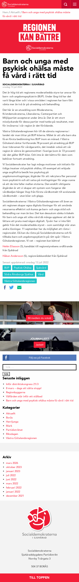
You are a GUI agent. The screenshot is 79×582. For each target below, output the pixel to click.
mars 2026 (12, 463)
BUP (6, 267)
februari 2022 (13, 487)
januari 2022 (13, 491)
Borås (9, 417)
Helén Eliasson (11, 246)
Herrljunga (12, 421)
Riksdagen (12, 434)
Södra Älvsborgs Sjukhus (18, 274)
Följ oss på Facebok (39, 357)
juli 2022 (11, 475)
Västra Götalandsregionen (19, 281)
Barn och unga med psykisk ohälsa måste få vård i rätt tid (39, 400)
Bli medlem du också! (39, 318)
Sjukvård (41, 267)
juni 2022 (11, 479)
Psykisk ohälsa (22, 267)
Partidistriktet (14, 429)
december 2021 (15, 495)
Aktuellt (15, 12)
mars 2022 (12, 483)
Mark (9, 425)
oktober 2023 (14, 467)
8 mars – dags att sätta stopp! (23, 388)
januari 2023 (13, 471)
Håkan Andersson (13, 255)
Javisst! (39, 344)
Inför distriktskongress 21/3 (22, 384)
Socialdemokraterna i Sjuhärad (23, 84)
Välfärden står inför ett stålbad (24, 396)
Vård (40, 274)
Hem (5, 12)
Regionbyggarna (15, 392)
